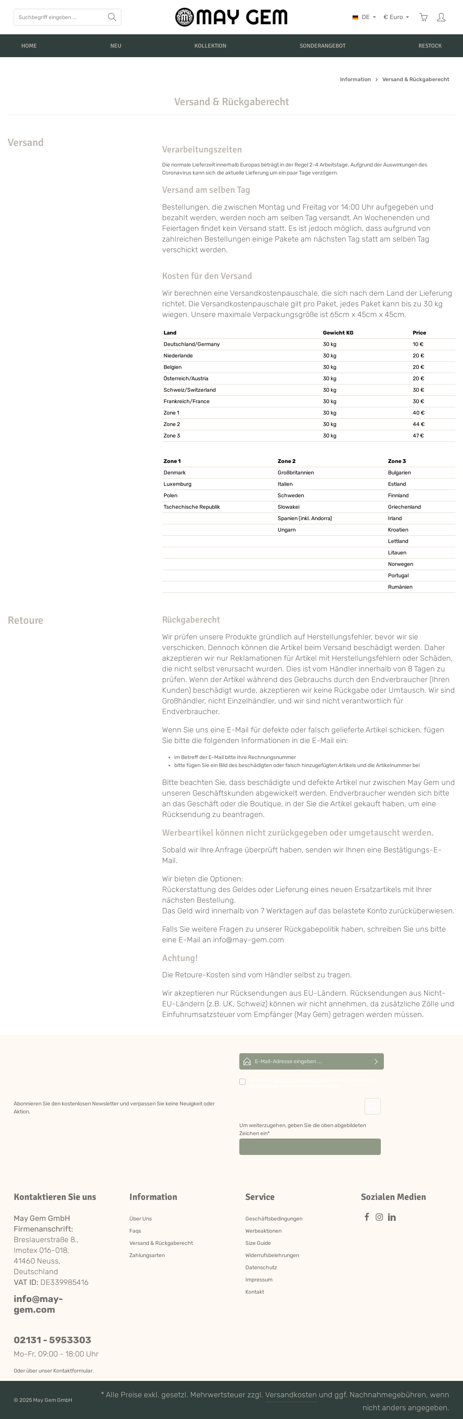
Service (260, 1197)
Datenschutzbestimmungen (299, 1080)
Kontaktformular (72, 1371)
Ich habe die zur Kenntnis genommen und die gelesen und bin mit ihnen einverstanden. (313, 1083)
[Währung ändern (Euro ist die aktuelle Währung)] (396, 17)
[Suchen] (112, 17)
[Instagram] (380, 1219)
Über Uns (140, 1219)
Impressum (258, 1279)
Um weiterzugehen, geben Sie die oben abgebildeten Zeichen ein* (302, 1129)
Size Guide (258, 1243)
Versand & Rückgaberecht (161, 1243)
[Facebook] (367, 1219)
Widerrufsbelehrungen (272, 1255)
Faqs (135, 1231)
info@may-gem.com (38, 1304)
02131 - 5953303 (52, 1340)
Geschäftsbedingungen (273, 1219)
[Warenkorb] (423, 17)
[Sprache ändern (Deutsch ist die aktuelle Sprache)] (364, 17)
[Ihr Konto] (441, 17)
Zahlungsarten (147, 1255)
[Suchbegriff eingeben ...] (59, 17)
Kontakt (254, 1292)
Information (153, 1197)
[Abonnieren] (376, 1061)
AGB (259, 1086)
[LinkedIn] (392, 1219)
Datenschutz (261, 1267)
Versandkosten (291, 1394)
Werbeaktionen (263, 1231)
